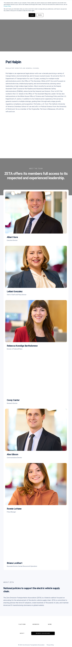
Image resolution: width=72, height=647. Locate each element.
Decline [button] (40, 15)
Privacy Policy (7, 6)
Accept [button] (32, 15)
